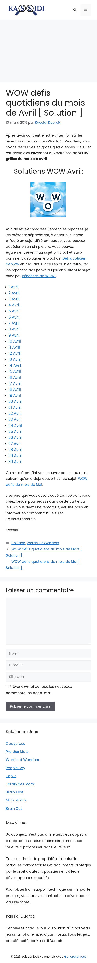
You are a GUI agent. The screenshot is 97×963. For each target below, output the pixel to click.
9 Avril (13, 335)
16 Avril (14, 377)
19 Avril (14, 395)
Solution (18, 543)
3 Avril (13, 299)
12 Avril (14, 353)
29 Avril (15, 455)
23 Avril (14, 419)
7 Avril (13, 323)
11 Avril (14, 347)
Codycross (15, 743)
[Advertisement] (48, 49)
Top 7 (11, 775)
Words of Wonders (22, 759)
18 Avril (14, 389)
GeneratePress (75, 956)
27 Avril (14, 443)
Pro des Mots (17, 751)
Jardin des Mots (20, 784)
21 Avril (14, 407)
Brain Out (14, 808)
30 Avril (15, 461)
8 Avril (13, 329)
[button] (75, 10)
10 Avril (14, 341)
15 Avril (14, 371)
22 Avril (14, 413)
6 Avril (13, 317)
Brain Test (14, 792)
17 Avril (14, 383)
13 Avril (14, 359)
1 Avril (13, 287)
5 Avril (13, 311)
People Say (15, 767)
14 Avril (14, 365)
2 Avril (13, 293)
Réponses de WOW (39, 276)
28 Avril (15, 449)
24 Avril (15, 425)
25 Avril (15, 431)
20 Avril (15, 401)
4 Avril (14, 305)
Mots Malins (16, 800)
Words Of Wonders (43, 543)
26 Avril (15, 437)
